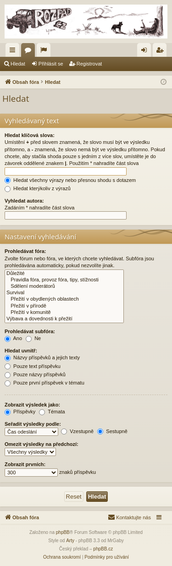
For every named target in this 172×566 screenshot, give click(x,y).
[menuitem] (129, 517)
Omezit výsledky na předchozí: (41, 444)
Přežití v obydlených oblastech (64, 299)
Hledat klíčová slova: (30, 135)
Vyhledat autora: (24, 200)
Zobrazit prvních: (25, 464)
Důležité (64, 273)
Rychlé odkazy (14, 52)
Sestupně (112, 431)
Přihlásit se (51, 63)
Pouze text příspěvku (33, 366)
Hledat (18, 63)
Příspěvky (20, 411)
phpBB (63, 532)
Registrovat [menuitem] (161, 52)
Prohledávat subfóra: (30, 331)
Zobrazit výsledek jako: (32, 404)
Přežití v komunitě (64, 312)
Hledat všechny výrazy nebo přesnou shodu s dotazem (70, 180)
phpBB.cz (103, 548)
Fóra (30, 52)
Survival (64, 293)
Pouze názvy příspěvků (35, 374)
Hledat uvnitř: (21, 350)
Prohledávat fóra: (25, 251)
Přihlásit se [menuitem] (146, 52)
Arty (70, 540)
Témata (52, 411)
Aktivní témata (45, 52)
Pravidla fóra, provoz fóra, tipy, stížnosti (64, 280)
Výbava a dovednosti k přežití (64, 319)
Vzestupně (77, 431)
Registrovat (89, 63)
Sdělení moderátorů (64, 286)
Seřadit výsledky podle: (33, 424)
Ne (33, 338)
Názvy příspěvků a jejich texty (42, 357)
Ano (13, 338)
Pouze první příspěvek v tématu (44, 382)
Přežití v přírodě (64, 306)
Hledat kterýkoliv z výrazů (38, 188)
